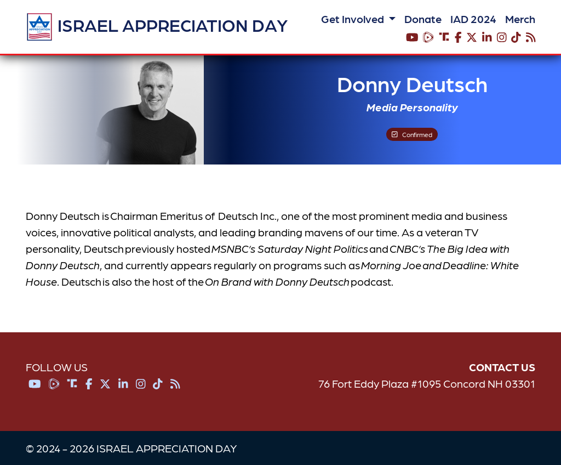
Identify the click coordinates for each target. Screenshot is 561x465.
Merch (520, 18)
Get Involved (353, 18)
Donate (423, 18)
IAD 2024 (473, 18)
